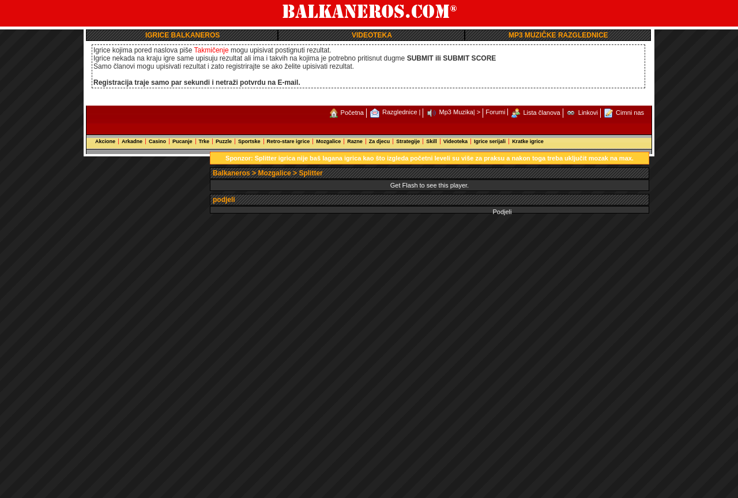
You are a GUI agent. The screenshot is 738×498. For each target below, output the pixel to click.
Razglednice (399, 111)
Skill (431, 141)
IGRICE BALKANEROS (182, 35)
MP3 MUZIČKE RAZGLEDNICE (558, 35)
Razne (355, 141)
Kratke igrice (528, 141)
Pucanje (182, 141)
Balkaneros (231, 173)
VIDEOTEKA (372, 35)
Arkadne (132, 141)
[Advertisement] (149, 325)
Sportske (249, 141)
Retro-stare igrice (288, 141)
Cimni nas (630, 112)
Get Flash (404, 185)
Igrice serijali (490, 141)
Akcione (105, 141)
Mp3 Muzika (456, 111)
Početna (352, 112)
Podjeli (501, 211)
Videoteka (455, 141)
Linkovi (588, 112)
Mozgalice (328, 141)
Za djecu (379, 141)
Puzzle (224, 141)
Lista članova (542, 112)
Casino (157, 141)
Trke (204, 141)
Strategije (408, 141)
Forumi (495, 111)
